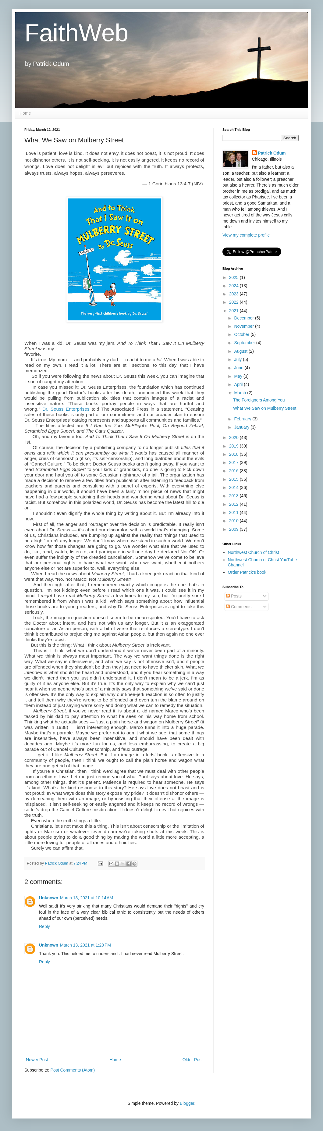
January (242, 427)
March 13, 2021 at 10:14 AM (86, 897)
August (241, 351)
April (239, 384)
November (244, 326)
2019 (234, 446)
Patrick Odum (272, 153)
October (242, 334)
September (245, 342)
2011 (234, 512)
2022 (234, 302)
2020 (234, 437)
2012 (234, 504)
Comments (239, 606)
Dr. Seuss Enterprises (66, 409)
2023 (234, 293)
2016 (234, 470)
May (238, 376)
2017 (234, 462)
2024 (234, 285)
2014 (234, 487)
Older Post (193, 1059)
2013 (234, 495)
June (239, 367)
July (238, 359)
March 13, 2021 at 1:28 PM (85, 945)
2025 (234, 277)
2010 (234, 520)
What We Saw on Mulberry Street (264, 408)
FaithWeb (76, 32)
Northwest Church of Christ (253, 552)
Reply (44, 926)
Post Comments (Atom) (73, 1070)
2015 (234, 479)
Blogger (187, 1103)
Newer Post (37, 1059)
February (243, 418)
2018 (234, 454)
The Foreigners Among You (259, 400)
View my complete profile (246, 235)
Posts (234, 596)
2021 (234, 310)
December (244, 318)
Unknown (48, 897)
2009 (234, 529)
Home (25, 113)
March (240, 392)
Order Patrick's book (247, 572)
